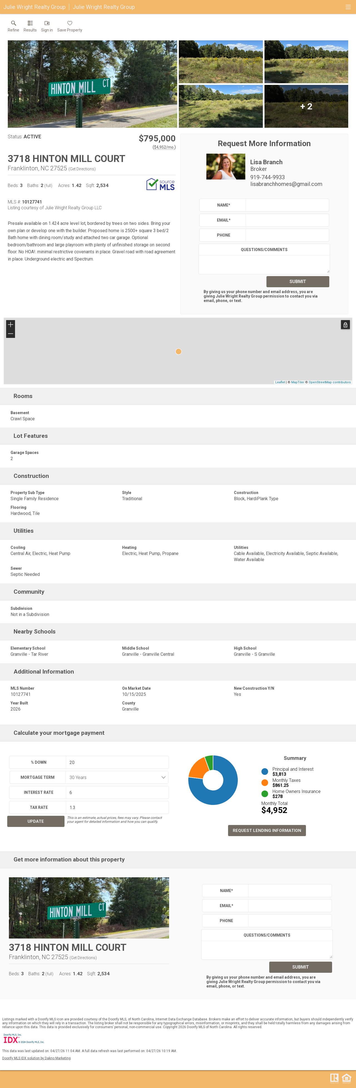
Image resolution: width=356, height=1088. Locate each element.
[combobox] (115, 777)
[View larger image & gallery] (92, 84)
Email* (224, 220)
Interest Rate (38, 792)
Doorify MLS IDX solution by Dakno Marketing (36, 1058)
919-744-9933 (267, 177)
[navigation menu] (348, 7)
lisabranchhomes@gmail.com (286, 184)
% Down (38, 762)
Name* (223, 205)
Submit (298, 281)
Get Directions (82, 169)
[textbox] (286, 205)
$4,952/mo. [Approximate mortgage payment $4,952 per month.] (164, 147)
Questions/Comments (264, 249)
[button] (47, 28)
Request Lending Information (267, 830)
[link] (13, 28)
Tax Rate (39, 807)
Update (36, 821)
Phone (223, 235)
